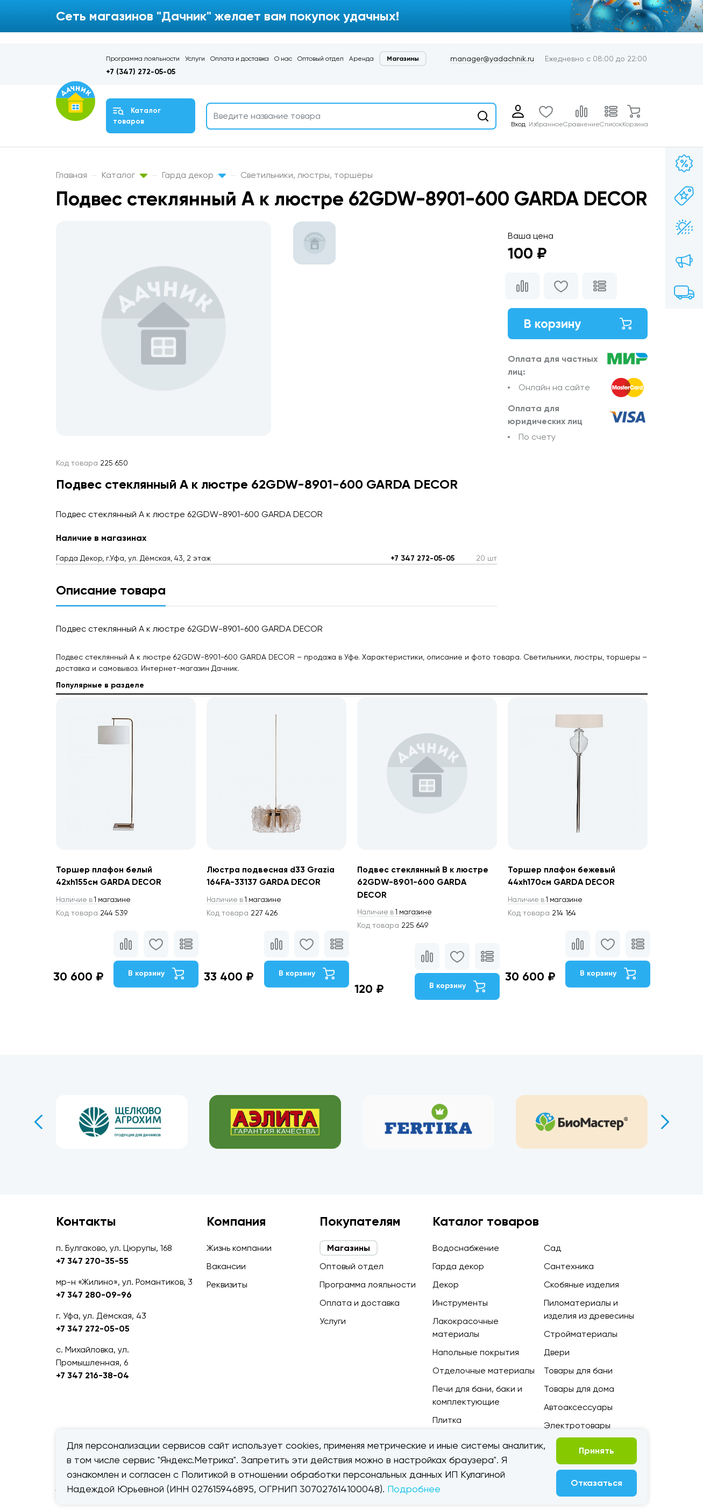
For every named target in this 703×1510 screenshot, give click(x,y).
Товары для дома (579, 1389)
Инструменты (460, 1303)
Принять (596, 1450)
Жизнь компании (239, 1248)
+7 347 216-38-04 (92, 1375)
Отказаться (596, 1483)
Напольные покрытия (475, 1352)
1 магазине (95, 900)
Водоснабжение (465, 1248)
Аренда (361, 58)
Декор (445, 1284)
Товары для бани (578, 1370)
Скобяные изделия (581, 1284)
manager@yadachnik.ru (492, 58)
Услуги (195, 58)
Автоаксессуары (578, 1407)
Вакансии (226, 1266)
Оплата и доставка (239, 58)
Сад (552, 1248)
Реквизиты (227, 1284)
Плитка (446, 1420)
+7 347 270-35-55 (92, 1261)
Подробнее (414, 1488)
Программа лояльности (143, 58)
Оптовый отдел (320, 58)
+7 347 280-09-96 (94, 1295)
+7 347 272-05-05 (422, 558)
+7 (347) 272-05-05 (140, 71)
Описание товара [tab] (111, 590)
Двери (557, 1352)
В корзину (577, 324)
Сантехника (569, 1266)
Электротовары (577, 1425)
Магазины (403, 58)
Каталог (124, 175)
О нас (283, 58)
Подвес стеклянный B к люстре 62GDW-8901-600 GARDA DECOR (424, 882)
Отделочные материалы (483, 1370)
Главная (71, 175)
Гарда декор (194, 175)
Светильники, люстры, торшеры (306, 175)
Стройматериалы (580, 1334)
